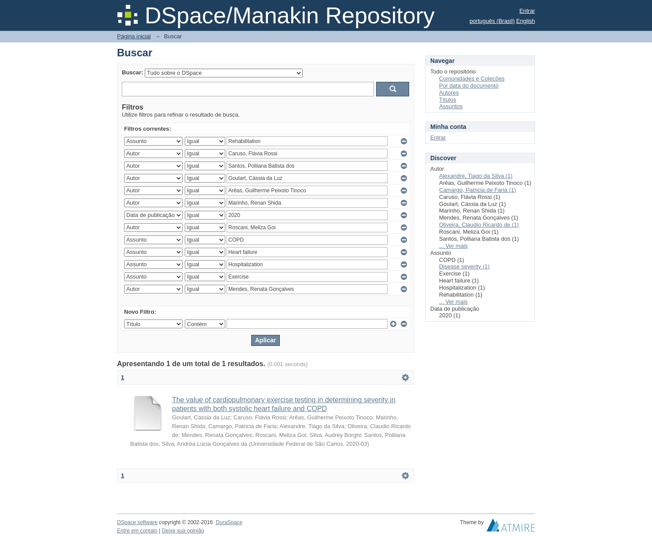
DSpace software (137, 522)
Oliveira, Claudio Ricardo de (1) (479, 224)
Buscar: (132, 72)
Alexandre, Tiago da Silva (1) (476, 176)
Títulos (447, 99)
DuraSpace (229, 522)
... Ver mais (453, 245)
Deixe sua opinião (183, 531)
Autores (449, 92)
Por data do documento (468, 85)
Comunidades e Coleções (472, 78)
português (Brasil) (492, 21)
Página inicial (134, 36)
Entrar (527, 10)
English (525, 21)
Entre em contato (137, 531)
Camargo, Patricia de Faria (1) (477, 190)
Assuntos (450, 106)
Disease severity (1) (464, 266)
